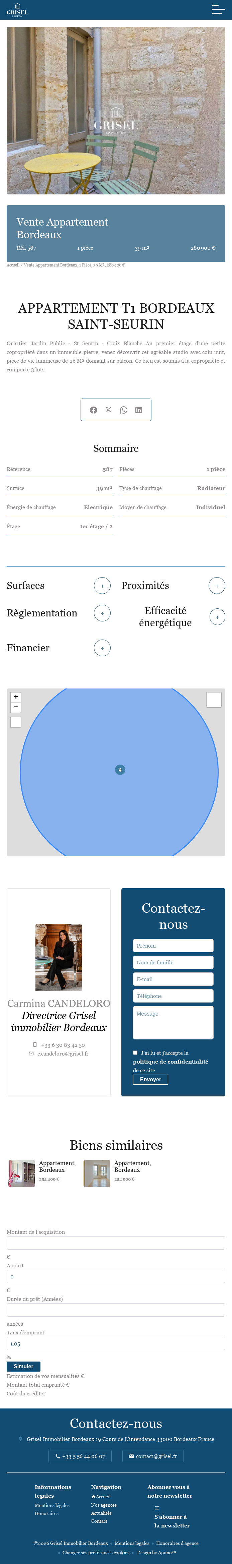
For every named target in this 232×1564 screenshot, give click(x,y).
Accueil (13, 265)
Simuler (23, 1366)
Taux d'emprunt (25, 1332)
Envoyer (150, 1079)
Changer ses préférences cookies (96, 1552)
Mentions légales (132, 1543)
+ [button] (16, 698)
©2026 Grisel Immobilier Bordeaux (71, 1543)
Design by (156, 1552)
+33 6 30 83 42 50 (63, 1045)
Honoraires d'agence (177, 1543)
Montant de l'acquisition (36, 1232)
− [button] (16, 708)
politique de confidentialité (170, 1062)
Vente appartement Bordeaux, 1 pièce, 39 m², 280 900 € (74, 264)
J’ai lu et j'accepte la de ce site (170, 1061)
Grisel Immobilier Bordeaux (60, 1439)
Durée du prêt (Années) (35, 1299)
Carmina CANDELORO (58, 1003)
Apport (15, 1265)
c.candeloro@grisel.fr (63, 1053)
